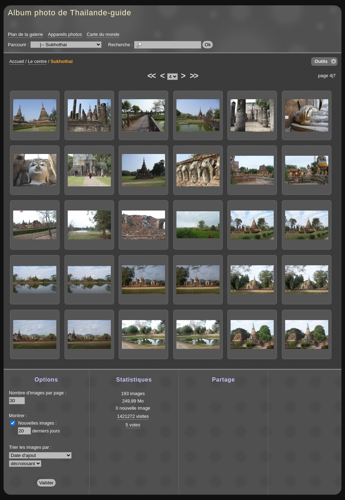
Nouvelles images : (37, 423)
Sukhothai (62, 61)
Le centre (37, 61)
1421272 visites (133, 416)
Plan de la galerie (25, 34)
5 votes (132, 424)
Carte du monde (103, 34)
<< (151, 75)
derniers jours (46, 430)
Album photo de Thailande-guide (70, 12)
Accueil (16, 61)
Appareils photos (65, 34)
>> (193, 75)
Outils (321, 61)
